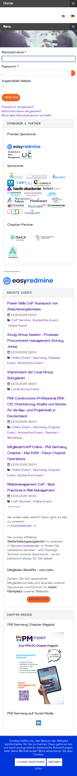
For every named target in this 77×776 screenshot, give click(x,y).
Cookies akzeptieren (30, 762)
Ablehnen (54, 762)
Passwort (10, 66)
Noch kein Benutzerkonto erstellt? (27, 115)
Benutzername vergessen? (21, 111)
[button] (38, 124)
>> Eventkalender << (21, 526)
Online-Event (17, 325)
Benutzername (14, 52)
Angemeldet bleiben (16, 81)
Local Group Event (25, 389)
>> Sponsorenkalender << (25, 546)
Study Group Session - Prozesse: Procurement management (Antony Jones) (35, 341)
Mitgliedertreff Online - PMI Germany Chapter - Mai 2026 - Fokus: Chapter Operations (37, 453)
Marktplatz (38, 599)
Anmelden (11, 97)
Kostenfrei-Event (45, 320)
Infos (38, 768)
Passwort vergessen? (18, 107)
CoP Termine (20, 320)
